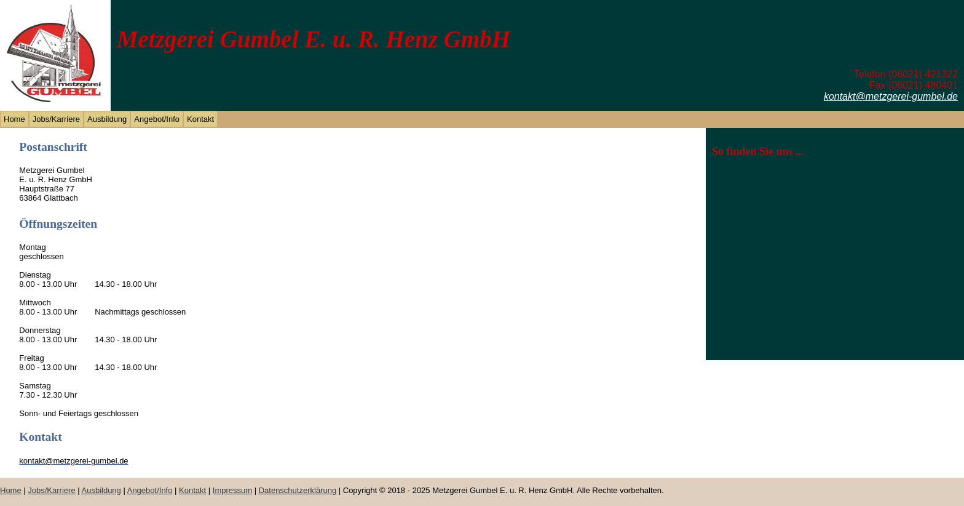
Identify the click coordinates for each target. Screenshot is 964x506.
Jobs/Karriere (56, 119)
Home (14, 119)
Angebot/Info (157, 119)
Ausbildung (107, 119)
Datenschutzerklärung (297, 490)
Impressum (232, 490)
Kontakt (200, 119)
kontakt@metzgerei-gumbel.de (891, 96)
